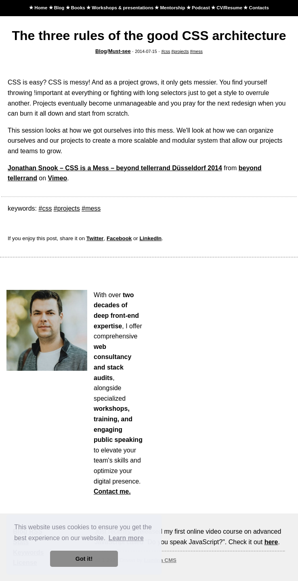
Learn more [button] (126, 538)
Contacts (259, 7)
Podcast (201, 7)
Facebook (119, 238)
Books (78, 7)
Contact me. (112, 491)
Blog (59, 7)
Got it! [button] (84, 559)
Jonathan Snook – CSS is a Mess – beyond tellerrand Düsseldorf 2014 (115, 168)
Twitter (95, 238)
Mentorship (172, 7)
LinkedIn (150, 238)
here (271, 542)
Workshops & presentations (122, 7)
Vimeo (57, 178)
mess (197, 51)
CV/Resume (229, 7)
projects (181, 51)
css (167, 51)
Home (40, 7)
